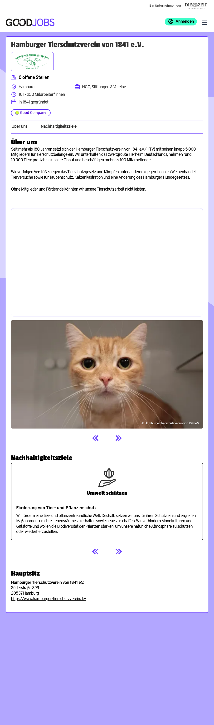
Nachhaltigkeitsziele (59, 126)
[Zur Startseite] (30, 22)
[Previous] (95, 438)
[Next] (118, 438)
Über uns (19, 126)
